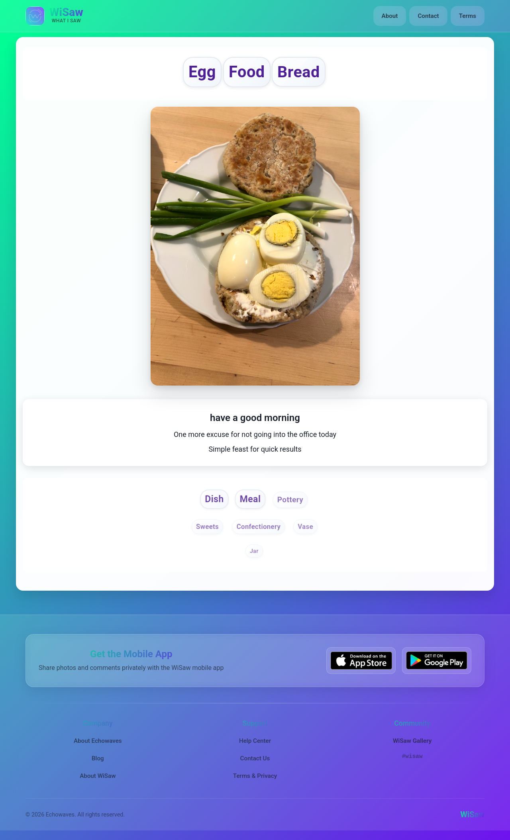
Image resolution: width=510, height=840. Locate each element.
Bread (298, 72)
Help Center (255, 740)
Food (247, 72)
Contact (428, 16)
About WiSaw (98, 775)
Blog (98, 758)
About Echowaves (98, 740)
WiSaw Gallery (412, 740)
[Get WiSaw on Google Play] (436, 660)
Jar (254, 550)
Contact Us (255, 758)
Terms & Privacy (255, 775)
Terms (467, 16)
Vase (305, 527)
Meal (250, 498)
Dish (214, 498)
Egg (202, 72)
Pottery (290, 499)
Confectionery (259, 527)
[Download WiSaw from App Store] (361, 660)
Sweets (207, 527)
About (390, 16)
